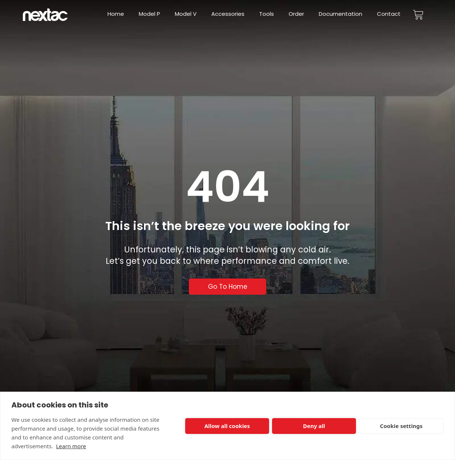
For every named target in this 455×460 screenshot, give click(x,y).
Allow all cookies (227, 426)
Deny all (314, 426)
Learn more (71, 446)
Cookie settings (401, 426)
